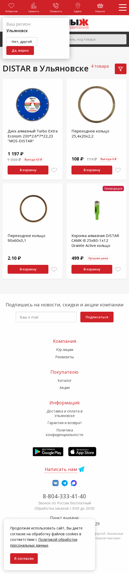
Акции (65, 387)
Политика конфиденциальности (64, 432)
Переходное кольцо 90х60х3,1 (26, 238)
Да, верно (20, 50)
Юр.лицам (64, 349)
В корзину (28, 170)
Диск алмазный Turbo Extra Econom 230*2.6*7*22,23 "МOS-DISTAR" (33, 135)
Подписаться (97, 317)
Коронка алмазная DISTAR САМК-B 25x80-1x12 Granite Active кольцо (95, 240)
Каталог (65, 380)
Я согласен (24, 558)
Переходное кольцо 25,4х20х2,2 (90, 133)
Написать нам (61, 469)
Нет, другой (22, 41)
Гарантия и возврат (64, 422)
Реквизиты (64, 356)
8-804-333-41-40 (64, 496)
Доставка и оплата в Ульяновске (65, 413)
